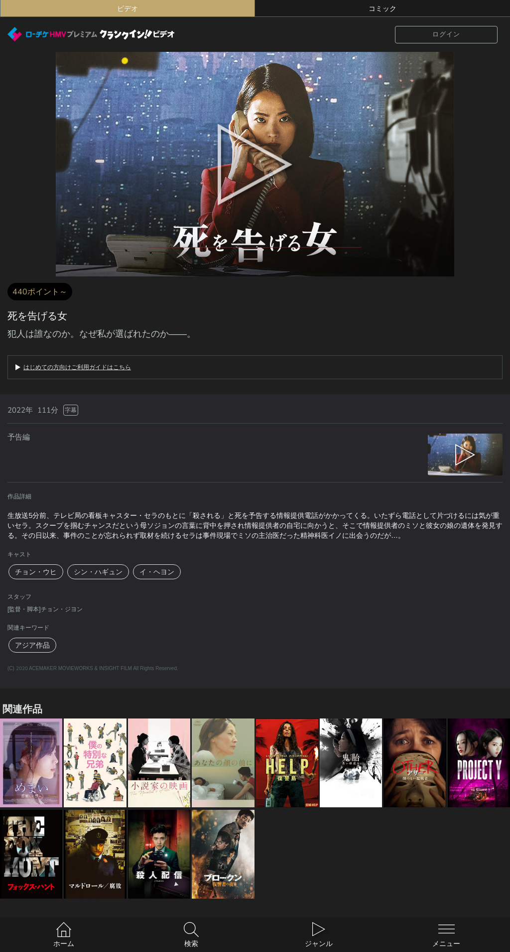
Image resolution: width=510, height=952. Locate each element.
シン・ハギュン (98, 572)
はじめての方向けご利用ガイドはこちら (77, 367)
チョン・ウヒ (36, 572)
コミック (382, 8)
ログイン (446, 34)
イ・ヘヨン (156, 572)
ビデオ (127, 8)
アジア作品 (32, 645)
